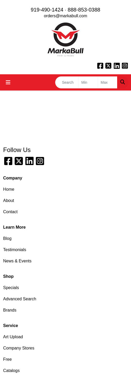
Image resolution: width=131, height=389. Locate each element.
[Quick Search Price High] (107, 82)
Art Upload (13, 337)
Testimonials (14, 249)
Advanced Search (19, 299)
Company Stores (18, 348)
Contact (10, 212)
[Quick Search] (67, 82)
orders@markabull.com (65, 16)
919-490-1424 (47, 10)
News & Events (17, 261)
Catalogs (11, 370)
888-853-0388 (84, 10)
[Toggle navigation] (8, 82)
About (8, 200)
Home (8, 189)
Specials (11, 287)
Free (7, 359)
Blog (7, 238)
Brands (9, 310)
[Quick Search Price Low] (88, 82)
